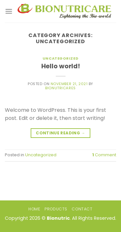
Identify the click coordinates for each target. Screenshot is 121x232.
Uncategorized (60, 58)
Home (34, 209)
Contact (82, 209)
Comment (104, 155)
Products (56, 209)
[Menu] (9, 11)
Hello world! (60, 66)
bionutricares (60, 88)
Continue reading (60, 133)
